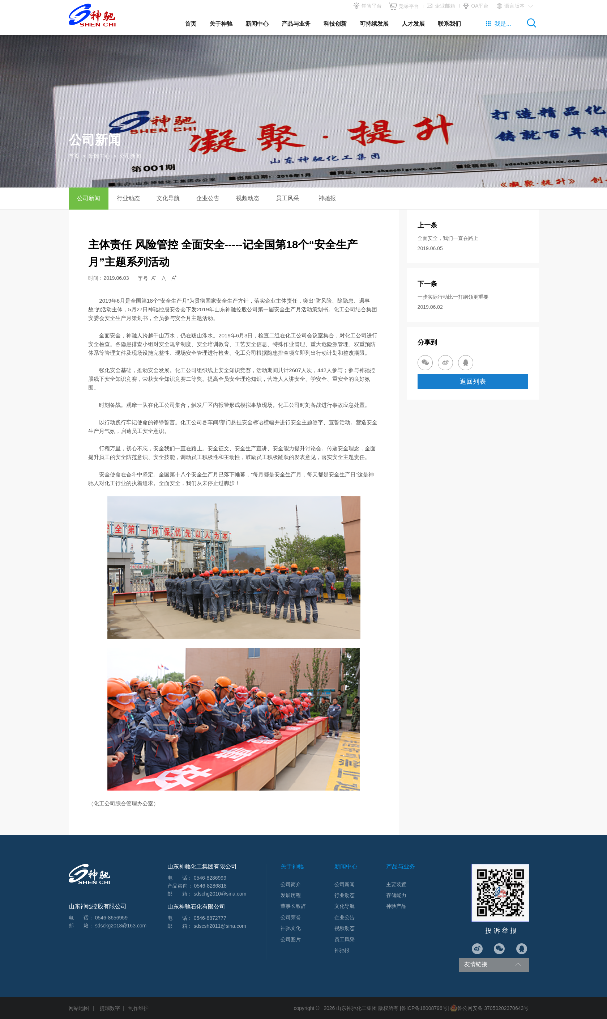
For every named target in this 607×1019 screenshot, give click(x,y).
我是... (498, 24)
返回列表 (473, 381)
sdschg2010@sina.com (220, 894)
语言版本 (514, 6)
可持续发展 (374, 24)
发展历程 (291, 895)
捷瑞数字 (110, 1008)
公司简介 (291, 884)
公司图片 (291, 939)
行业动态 (128, 198)
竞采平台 (404, 6)
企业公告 (207, 198)
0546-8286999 (210, 878)
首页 (190, 24)
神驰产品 (396, 906)
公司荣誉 (291, 917)
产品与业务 (296, 24)
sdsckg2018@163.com (121, 926)
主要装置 (396, 884)
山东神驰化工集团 (356, 1008)
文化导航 (168, 198)
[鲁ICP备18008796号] (424, 1008)
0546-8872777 (210, 918)
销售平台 (367, 6)
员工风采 (287, 198)
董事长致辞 (293, 906)
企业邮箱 (440, 6)
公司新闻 (88, 198)
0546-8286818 (210, 886)
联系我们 (449, 24)
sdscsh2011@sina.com (220, 926)
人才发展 (413, 24)
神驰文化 (291, 928)
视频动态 (247, 198)
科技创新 (335, 24)
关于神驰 (220, 24)
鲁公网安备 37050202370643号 (489, 1008)
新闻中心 (257, 24)
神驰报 (327, 198)
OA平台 (475, 6)
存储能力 (396, 895)
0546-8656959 (111, 918)
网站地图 (79, 1008)
